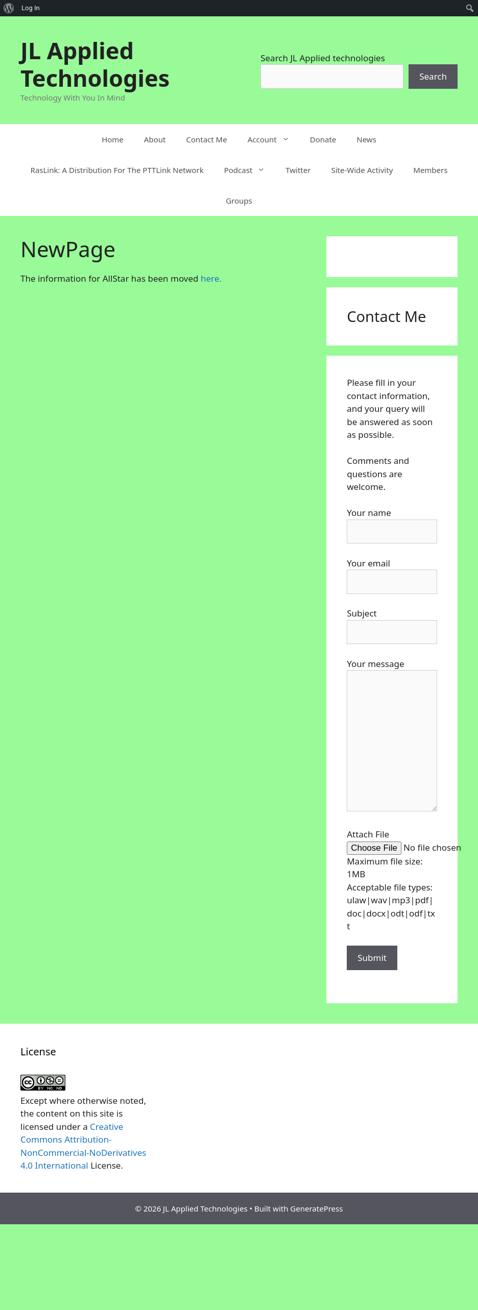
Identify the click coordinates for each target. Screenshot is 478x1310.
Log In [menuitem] (30, 8)
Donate (323, 139)
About (155, 139)
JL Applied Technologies (95, 64)
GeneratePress (316, 1208)
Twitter (297, 170)
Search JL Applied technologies (322, 58)
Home (113, 139)
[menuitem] (9, 8)
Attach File (368, 834)
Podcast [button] (250, 170)
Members (430, 170)
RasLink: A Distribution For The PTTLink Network (117, 170)
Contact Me (206, 139)
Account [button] (274, 139)
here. (211, 278)
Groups (239, 200)
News (366, 139)
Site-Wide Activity (362, 170)
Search (433, 76)
